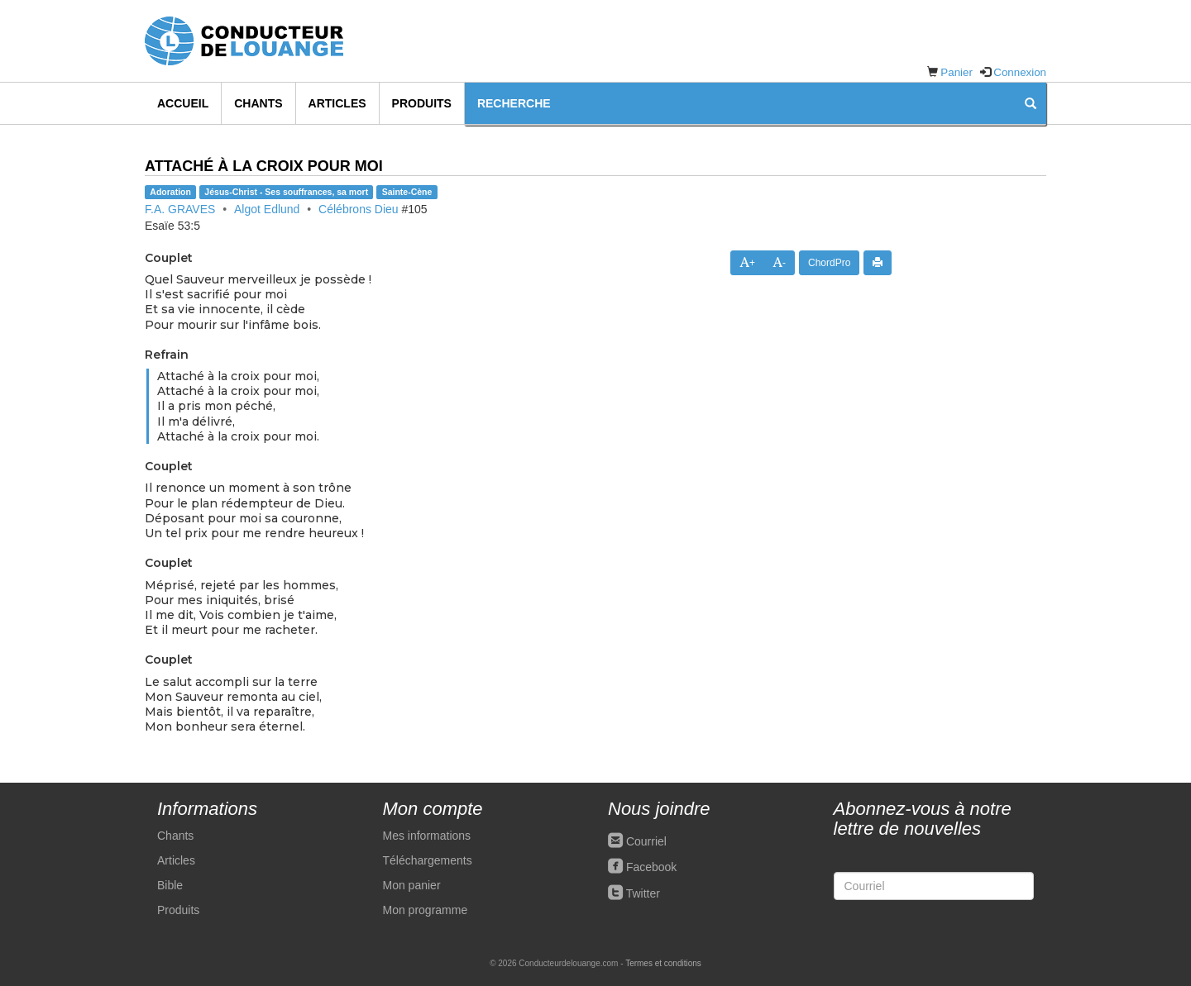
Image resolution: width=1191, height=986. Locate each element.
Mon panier (412, 885)
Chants (258, 103)
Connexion (1019, 72)
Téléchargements (427, 860)
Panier (956, 72)
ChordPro (829, 263)
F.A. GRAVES (180, 209)
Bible (170, 885)
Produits (422, 103)
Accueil (182, 103)
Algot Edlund (266, 209)
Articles (337, 103)
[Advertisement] (981, 432)
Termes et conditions (663, 963)
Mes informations (427, 835)
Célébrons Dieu (358, 209)
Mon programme (425, 910)
